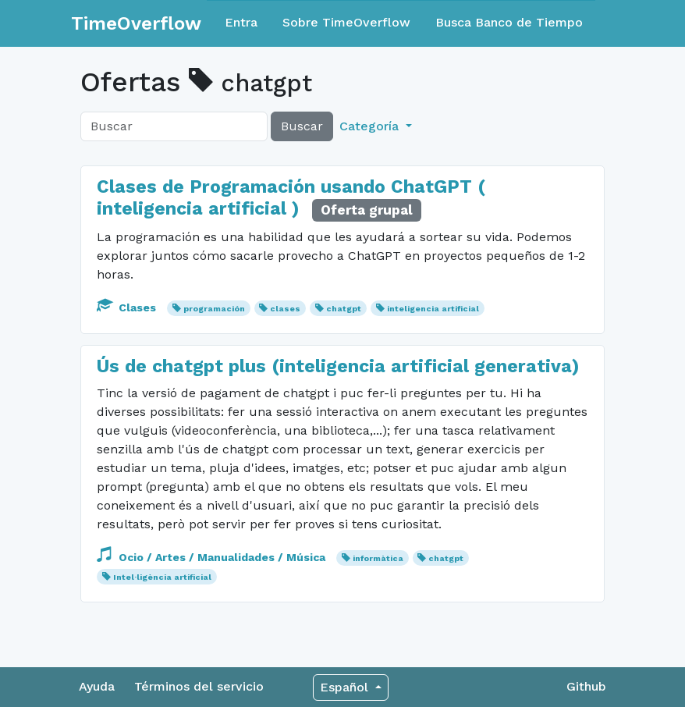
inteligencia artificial (433, 309)
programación (214, 309)
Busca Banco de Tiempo (509, 22)
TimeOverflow (136, 23)
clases (285, 309)
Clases (128, 307)
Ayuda (97, 686)
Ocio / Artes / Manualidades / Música (212, 557)
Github (586, 686)
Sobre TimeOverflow (346, 22)
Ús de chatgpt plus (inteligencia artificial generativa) (338, 366)
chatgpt (343, 309)
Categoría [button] (371, 126)
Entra (241, 22)
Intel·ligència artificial (162, 577)
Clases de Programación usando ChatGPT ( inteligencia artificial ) (291, 197)
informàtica (378, 558)
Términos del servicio (199, 686)
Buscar (302, 126)
